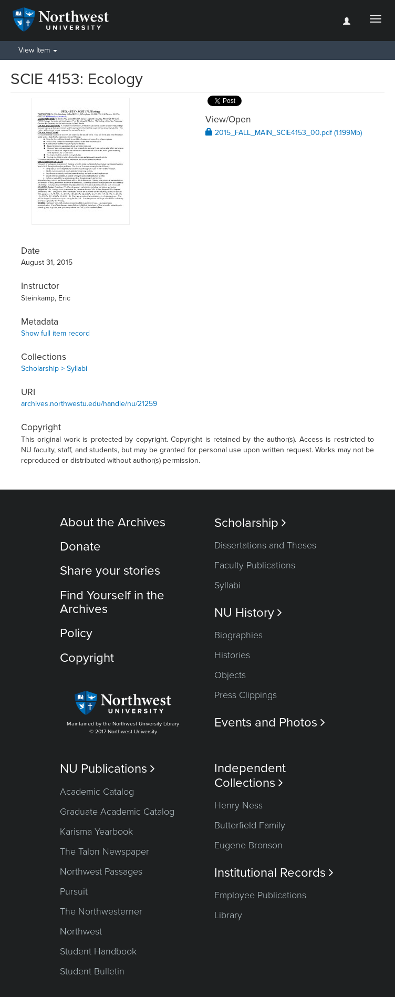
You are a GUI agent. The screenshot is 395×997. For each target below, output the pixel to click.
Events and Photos (269, 722)
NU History (248, 612)
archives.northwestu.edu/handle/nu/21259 (89, 403)
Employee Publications (260, 895)
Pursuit (74, 891)
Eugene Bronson (248, 845)
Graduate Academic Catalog (117, 811)
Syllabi (227, 585)
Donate (80, 546)
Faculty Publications (254, 565)
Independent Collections (250, 775)
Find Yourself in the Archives (112, 602)
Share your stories (110, 570)
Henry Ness (238, 805)
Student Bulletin (92, 971)
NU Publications (107, 768)
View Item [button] (37, 50)
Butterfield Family (249, 825)
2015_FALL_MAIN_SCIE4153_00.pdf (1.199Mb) (283, 132)
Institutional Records (274, 872)
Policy (76, 633)
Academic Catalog (97, 791)
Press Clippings (245, 695)
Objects (230, 675)
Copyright (87, 658)
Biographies (238, 635)
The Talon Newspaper (104, 851)
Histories (232, 655)
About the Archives (112, 522)
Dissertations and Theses (265, 545)
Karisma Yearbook (96, 831)
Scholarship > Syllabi (54, 368)
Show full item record (55, 333)
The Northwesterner (101, 911)
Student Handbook (98, 951)
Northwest (81, 931)
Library (228, 915)
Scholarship (250, 523)
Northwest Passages (101, 871)
